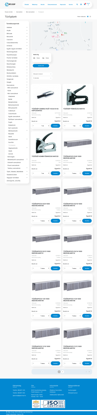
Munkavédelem (11, 73)
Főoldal (27, 4)
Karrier (71, 4)
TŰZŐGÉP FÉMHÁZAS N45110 (74, 109)
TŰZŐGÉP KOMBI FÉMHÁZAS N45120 (45, 156)
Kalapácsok (11, 125)
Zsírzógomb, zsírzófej (13, 181)
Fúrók (9, 90)
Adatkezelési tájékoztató (57, 394)
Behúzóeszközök (13, 105)
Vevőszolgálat (72, 390)
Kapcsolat (63, 4)
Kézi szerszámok (30, 12)
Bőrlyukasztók (12, 108)
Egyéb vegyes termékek (14, 49)
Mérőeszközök (13, 131)
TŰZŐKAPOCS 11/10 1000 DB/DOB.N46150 (41, 347)
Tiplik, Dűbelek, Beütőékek (15, 171)
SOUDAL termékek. (13, 76)
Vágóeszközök (13, 148)
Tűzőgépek (41, 12)
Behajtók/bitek (12, 102)
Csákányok (11, 111)
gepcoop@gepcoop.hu (19, 395)
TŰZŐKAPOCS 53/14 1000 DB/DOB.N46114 (72, 252)
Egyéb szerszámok (14, 116)
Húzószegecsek (12, 61)
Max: (43, 58)
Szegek (9, 82)
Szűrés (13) (41, 65)
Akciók (42, 4)
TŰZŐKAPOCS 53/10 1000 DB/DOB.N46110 (72, 204)
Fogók (10, 122)
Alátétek (9, 27)
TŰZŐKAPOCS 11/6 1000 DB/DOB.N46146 (40, 299)
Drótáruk (9, 45)
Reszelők (11, 134)
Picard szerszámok (13, 165)
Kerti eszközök (13, 128)
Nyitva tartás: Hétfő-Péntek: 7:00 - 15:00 (37, 395)
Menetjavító (10, 70)
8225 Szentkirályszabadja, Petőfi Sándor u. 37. (38, 391)
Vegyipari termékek (13, 177)
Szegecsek (10, 79)
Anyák (9, 30)
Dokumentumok (52, 4)
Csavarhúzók (12, 113)
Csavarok (10, 39)
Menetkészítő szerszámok (16, 159)
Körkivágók (11, 157)
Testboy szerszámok (14, 168)
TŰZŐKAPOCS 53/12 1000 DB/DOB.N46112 (41, 252)
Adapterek (11, 96)
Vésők (10, 151)
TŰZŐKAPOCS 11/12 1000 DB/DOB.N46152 (72, 347)
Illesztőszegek (11, 64)
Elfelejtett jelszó (73, 393)
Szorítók (11, 142)
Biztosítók (10, 36)
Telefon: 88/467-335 (19, 390)
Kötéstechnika (11, 67)
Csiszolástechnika (12, 42)
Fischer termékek (12, 58)
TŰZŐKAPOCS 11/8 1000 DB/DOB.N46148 (72, 299)
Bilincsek (9, 33)
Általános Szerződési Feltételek (56, 391)
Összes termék (9, 12)
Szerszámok (19, 12)
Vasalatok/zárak (12, 174)
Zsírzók (10, 154)
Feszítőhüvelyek (12, 55)
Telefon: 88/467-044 (19, 393)
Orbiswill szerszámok (14, 162)
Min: (34, 58)
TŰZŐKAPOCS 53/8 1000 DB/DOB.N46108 (41, 204)
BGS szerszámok (13, 88)
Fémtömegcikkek (12, 52)
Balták (10, 99)
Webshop (34, 4)
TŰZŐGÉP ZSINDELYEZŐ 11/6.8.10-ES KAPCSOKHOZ (45, 109)
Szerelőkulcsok (13, 139)
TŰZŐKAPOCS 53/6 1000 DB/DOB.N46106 (72, 157)
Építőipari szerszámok (15, 119)
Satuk (10, 136)
